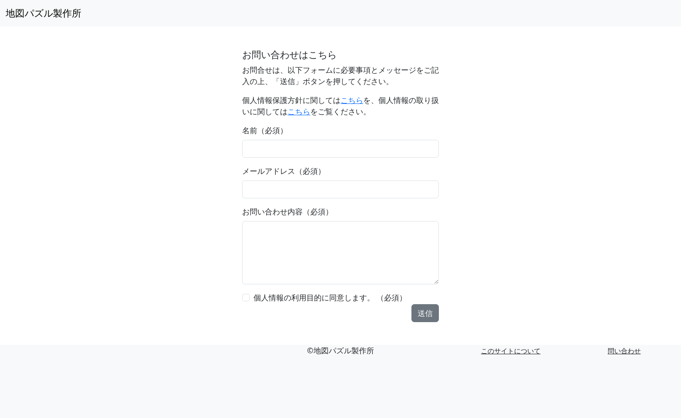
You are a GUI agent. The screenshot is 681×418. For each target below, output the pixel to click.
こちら (351, 100)
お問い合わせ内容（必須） (287, 211)
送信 (425, 313)
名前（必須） (265, 130)
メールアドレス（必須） (283, 171)
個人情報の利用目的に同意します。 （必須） (330, 297)
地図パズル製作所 (43, 13)
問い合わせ (624, 350)
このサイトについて (511, 350)
